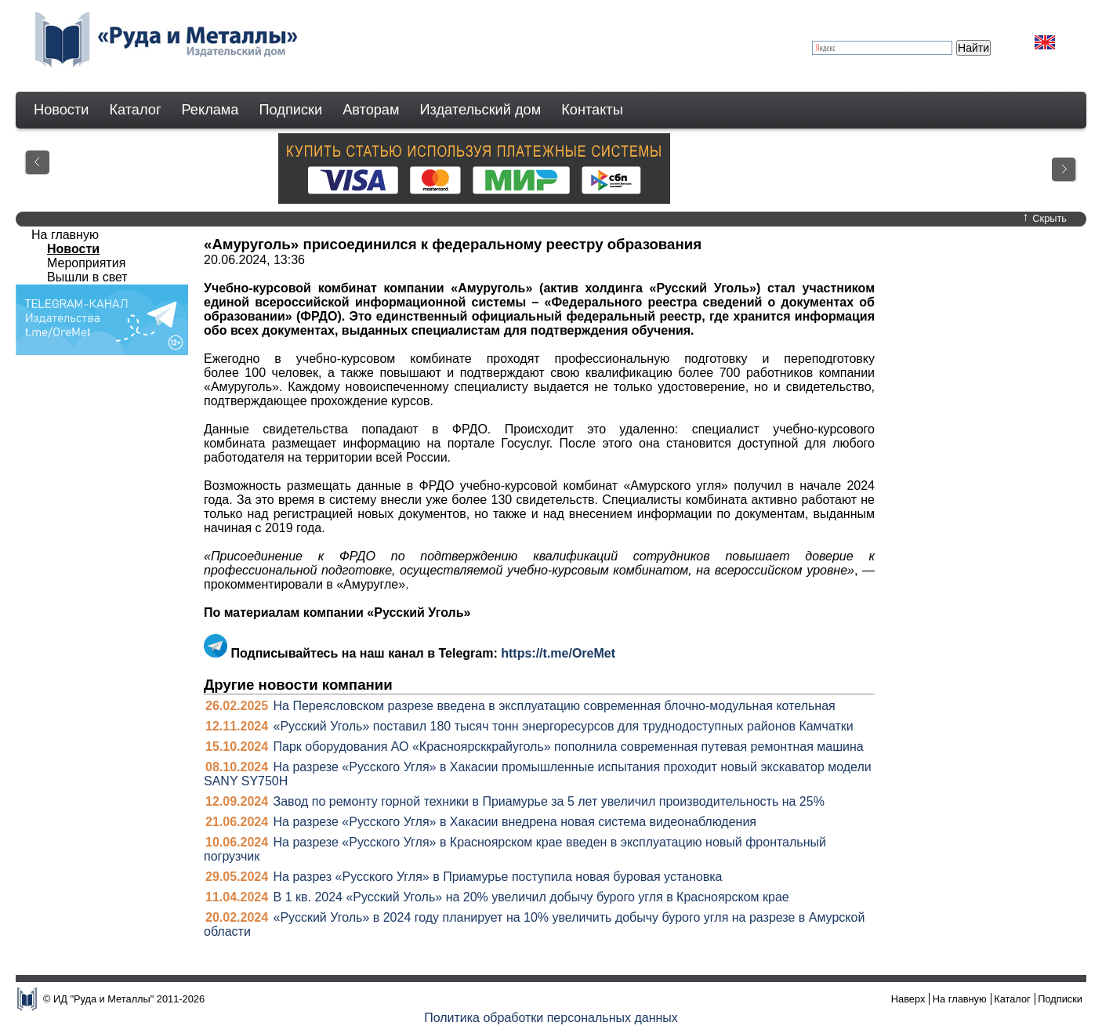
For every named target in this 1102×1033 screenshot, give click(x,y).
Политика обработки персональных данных (551, 1017)
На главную (65, 234)
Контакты (592, 110)
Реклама (210, 110)
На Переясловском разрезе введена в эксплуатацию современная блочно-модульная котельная (555, 705)
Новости (61, 110)
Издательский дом (481, 110)
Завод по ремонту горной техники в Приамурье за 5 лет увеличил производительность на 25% (549, 801)
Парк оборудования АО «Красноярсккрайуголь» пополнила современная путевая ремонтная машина (569, 746)
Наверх (908, 999)
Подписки (291, 110)
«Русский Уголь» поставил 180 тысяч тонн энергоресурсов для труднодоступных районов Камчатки (564, 726)
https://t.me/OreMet (558, 653)
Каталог (135, 110)
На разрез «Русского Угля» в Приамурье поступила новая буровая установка (498, 876)
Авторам (371, 110)
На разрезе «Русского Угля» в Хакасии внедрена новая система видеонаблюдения (515, 821)
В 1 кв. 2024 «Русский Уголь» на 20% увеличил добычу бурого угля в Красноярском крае (531, 897)
